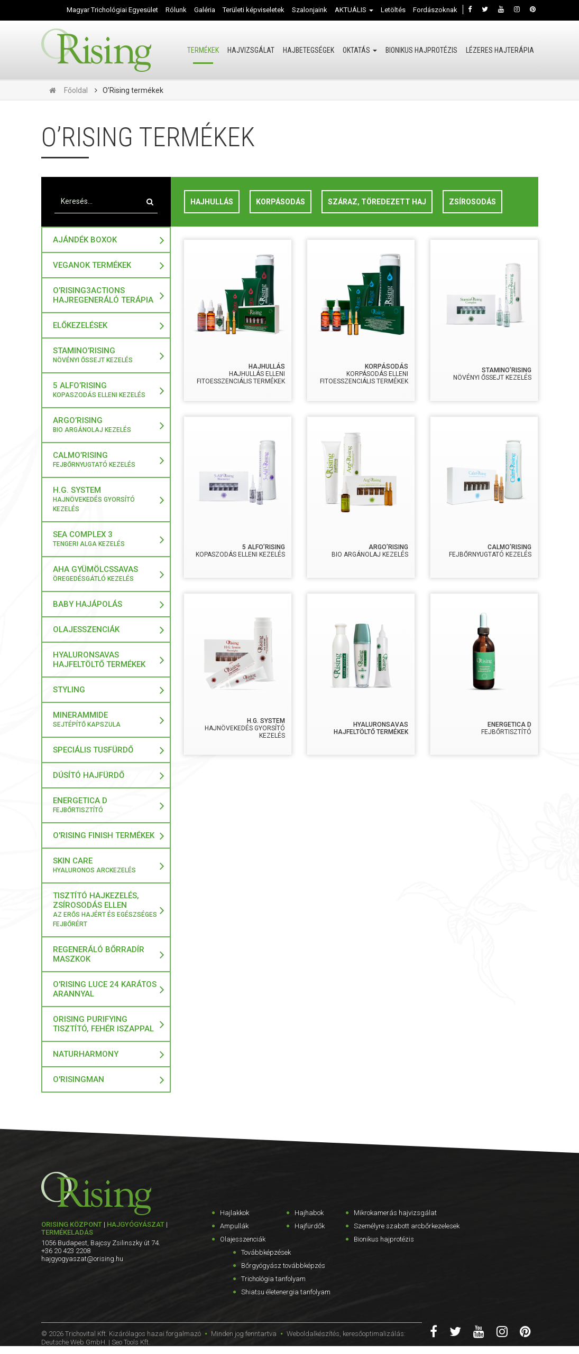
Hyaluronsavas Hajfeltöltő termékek (99, 659)
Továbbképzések (266, 1252)
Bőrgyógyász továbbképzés (283, 1266)
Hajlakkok (234, 1213)
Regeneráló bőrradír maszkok (98, 954)
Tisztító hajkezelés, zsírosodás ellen (106, 910)
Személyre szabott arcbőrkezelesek (406, 1226)
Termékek (203, 50)
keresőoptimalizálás (373, 1334)
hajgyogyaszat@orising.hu (82, 1259)
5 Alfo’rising (106, 390)
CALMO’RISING (106, 459)
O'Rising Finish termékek (103, 835)
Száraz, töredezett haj (377, 202)
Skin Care (106, 865)
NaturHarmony (85, 1054)
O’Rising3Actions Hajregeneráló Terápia (103, 295)
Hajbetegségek (308, 50)
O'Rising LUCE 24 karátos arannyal (105, 989)
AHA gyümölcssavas (106, 574)
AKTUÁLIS (354, 10)
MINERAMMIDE (106, 719)
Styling (69, 689)
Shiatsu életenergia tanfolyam (285, 1292)
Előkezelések (80, 325)
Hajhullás (211, 202)
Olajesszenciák (86, 629)
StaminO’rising (106, 355)
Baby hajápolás (87, 604)
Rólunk (176, 10)
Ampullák (234, 1226)
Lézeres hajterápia (500, 50)
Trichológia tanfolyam (273, 1279)
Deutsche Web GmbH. (74, 1342)
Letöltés (393, 10)
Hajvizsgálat (250, 50)
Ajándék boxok (85, 240)
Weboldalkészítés (313, 1334)
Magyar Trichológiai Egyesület (112, 10)
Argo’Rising (106, 425)
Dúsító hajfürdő (88, 775)
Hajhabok (309, 1213)
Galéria (204, 10)
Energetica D (106, 805)
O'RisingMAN (78, 1079)
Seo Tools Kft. (131, 1342)
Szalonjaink (309, 10)
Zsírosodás (472, 202)
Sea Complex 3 (106, 539)
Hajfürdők (310, 1226)
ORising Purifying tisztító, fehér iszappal (103, 1023)
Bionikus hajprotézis (421, 50)
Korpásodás (280, 202)
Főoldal (76, 90)
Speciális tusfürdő (93, 750)
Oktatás (360, 50)
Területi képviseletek (253, 10)
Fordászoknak (435, 10)
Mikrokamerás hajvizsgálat (395, 1213)
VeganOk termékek (92, 265)
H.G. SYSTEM (106, 499)
